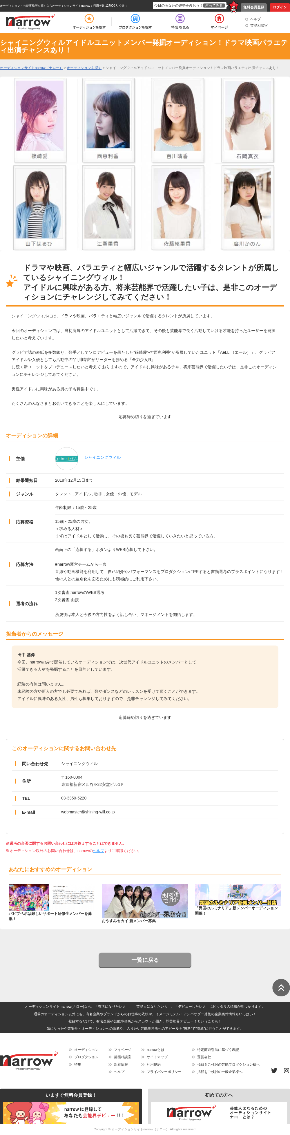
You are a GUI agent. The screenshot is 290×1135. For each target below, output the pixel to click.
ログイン (280, 7)
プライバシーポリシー (164, 1072)
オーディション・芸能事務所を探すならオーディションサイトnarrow (45, 5)
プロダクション (86, 1057)
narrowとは (155, 1050)
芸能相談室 (259, 25)
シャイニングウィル (102, 457)
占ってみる (214, 5)
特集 (77, 1065)
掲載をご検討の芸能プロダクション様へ (228, 1065)
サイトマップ (157, 1057)
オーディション (86, 1050)
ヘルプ (255, 19)
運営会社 (204, 1057)
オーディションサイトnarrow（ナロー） (140, 1129)
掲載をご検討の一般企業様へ (219, 1072)
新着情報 (121, 1065)
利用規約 (154, 1065)
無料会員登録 (253, 7)
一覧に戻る (145, 960)
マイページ (122, 1050)
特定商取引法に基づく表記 (218, 1050)
